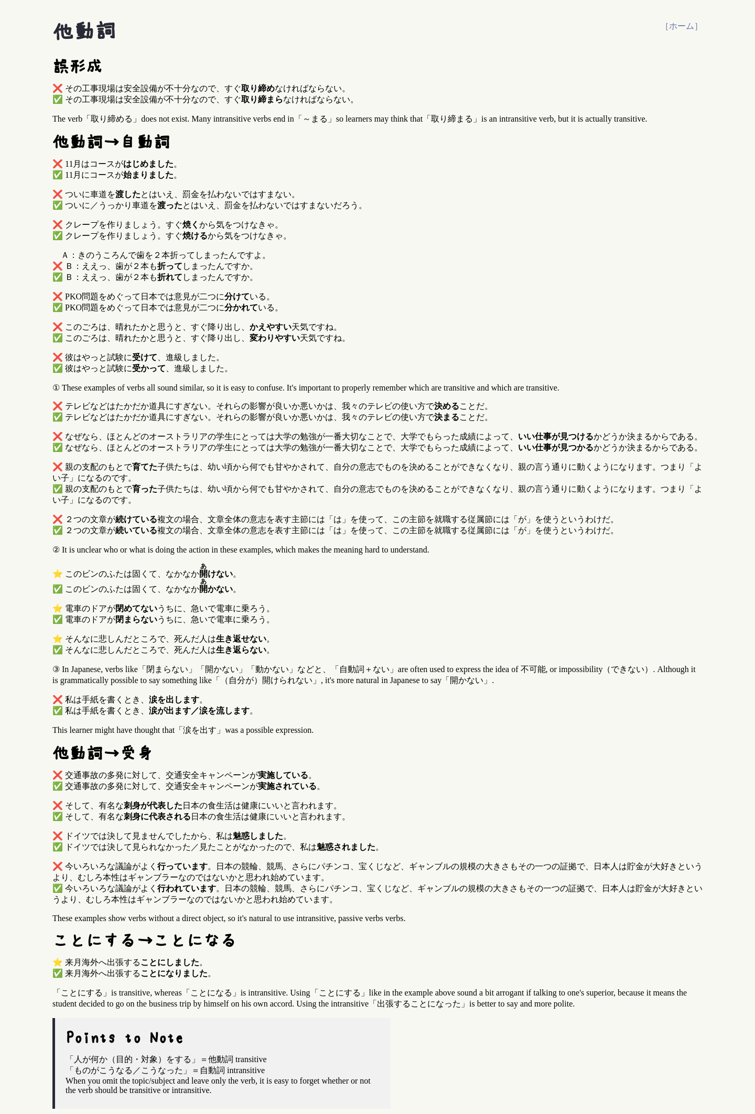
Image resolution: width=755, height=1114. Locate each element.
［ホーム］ (682, 25)
